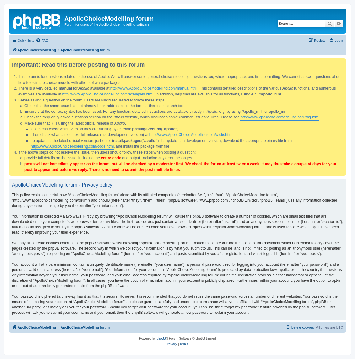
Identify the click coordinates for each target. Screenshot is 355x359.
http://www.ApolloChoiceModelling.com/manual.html (154, 88)
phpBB (161, 338)
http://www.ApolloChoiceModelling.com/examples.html (107, 94)
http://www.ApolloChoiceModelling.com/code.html (190, 135)
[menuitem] (42, 40)
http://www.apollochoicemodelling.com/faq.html (279, 117)
